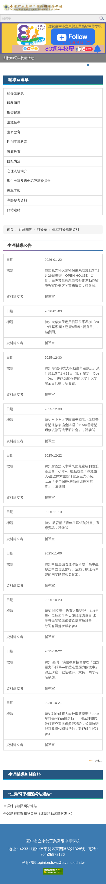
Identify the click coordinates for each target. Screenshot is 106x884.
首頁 (10, 229)
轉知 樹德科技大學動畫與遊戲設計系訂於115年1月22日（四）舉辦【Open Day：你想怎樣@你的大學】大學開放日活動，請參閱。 (72, 375)
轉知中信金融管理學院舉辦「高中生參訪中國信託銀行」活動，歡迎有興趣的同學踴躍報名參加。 (72, 569)
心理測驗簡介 (17, 171)
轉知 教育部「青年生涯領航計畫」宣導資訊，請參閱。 (72, 525)
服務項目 (13, 103)
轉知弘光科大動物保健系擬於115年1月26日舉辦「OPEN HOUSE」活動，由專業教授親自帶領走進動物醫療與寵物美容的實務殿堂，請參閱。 (72, 277)
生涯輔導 (13, 122)
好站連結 (13, 210)
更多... (98, 761)
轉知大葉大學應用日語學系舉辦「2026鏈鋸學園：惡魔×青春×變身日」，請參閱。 (72, 327)
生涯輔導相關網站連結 (20, 806)
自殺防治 (13, 161)
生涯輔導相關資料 (65, 229)
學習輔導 (13, 112)
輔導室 (42, 229)
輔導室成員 (15, 93)
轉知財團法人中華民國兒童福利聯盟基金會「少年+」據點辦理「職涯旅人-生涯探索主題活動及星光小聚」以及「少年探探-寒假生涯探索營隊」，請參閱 (72, 476)
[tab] (88, 65)
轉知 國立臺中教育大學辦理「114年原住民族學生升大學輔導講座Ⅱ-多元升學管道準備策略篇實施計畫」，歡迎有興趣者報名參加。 (72, 618)
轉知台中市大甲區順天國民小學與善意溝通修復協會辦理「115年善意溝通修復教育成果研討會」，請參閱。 (72, 425)
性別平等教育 (17, 142)
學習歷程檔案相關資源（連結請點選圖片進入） (38, 813)
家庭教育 (13, 151)
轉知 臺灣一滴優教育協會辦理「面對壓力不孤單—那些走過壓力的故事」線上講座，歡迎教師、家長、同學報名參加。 (72, 669)
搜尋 (101, 18)
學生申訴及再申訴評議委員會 (29, 181)
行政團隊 (25, 229)
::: (53, 833)
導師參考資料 (17, 200)
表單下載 (13, 190)
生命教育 (13, 132)
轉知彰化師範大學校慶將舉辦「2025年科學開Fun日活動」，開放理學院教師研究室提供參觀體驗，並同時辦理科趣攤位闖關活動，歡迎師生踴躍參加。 (72, 724)
